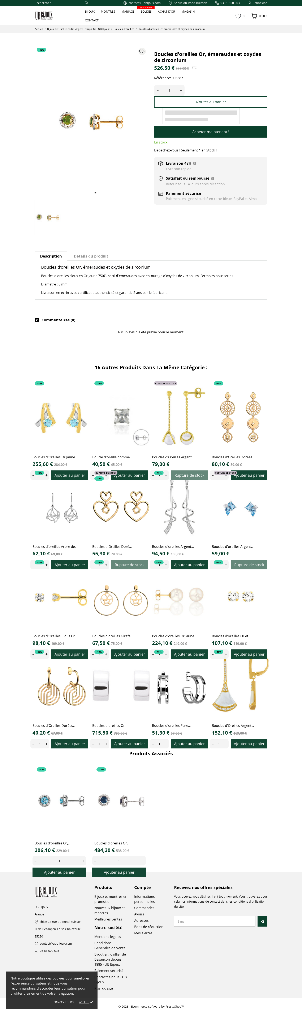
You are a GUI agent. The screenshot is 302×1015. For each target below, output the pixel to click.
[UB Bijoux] (51, 16)
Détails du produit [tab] (91, 256)
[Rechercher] (61, 3)
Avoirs (139, 914)
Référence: (162, 78)
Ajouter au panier (210, 101)
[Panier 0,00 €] (259, 16)
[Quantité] (169, 90)
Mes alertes (143, 933)
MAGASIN (188, 11)
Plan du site (103, 988)
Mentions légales (107, 936)
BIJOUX (90, 11)
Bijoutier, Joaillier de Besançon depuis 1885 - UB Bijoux (110, 959)
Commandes (144, 908)
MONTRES (108, 11)
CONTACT (92, 20)
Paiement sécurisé (109, 970)
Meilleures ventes (108, 919)
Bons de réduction (148, 926)
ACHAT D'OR (166, 11)
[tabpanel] (91, 121)
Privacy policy (63, 1002)
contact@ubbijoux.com (56, 943)
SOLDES (146, 10)
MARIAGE (127, 11)
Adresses (141, 920)
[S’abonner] (262, 921)
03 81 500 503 (49, 951)
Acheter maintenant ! (210, 131)
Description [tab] (51, 256)
